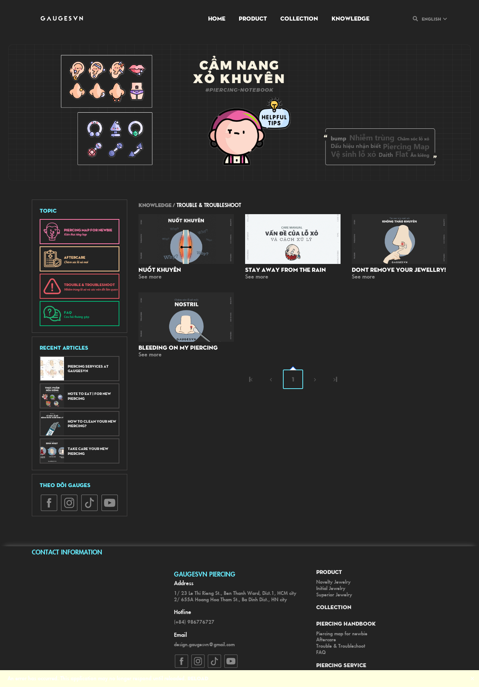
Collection (299, 18)
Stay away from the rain (285, 269)
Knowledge (350, 18)
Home (216, 18)
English (431, 19)
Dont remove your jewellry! (399, 269)
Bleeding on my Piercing (178, 347)
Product (253, 18)
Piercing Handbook (346, 623)
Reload (197, 678)
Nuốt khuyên (159, 269)
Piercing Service (341, 665)
